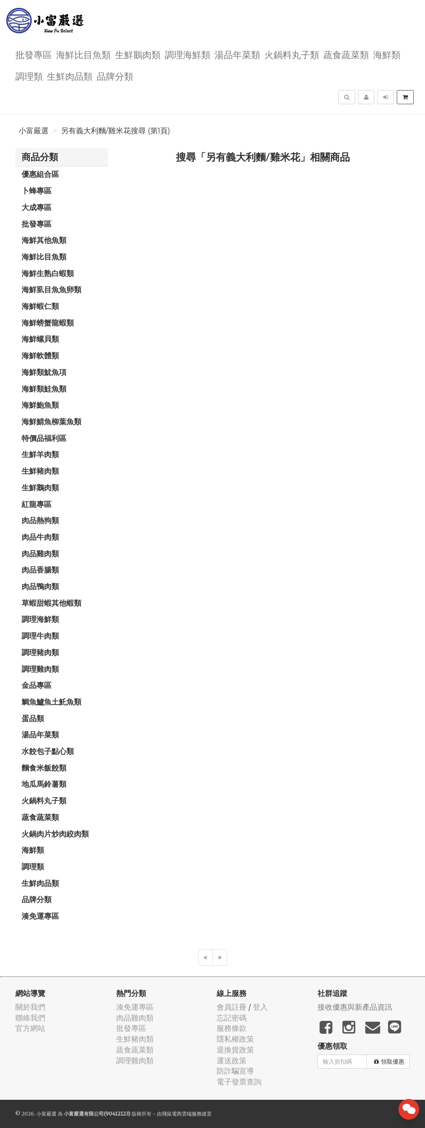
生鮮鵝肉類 (138, 54)
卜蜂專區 (36, 190)
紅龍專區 (36, 504)
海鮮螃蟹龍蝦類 (48, 322)
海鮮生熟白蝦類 (48, 273)
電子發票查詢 (239, 1081)
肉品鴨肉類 (40, 586)
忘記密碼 (232, 1018)
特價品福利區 (44, 438)
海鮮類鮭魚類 (44, 388)
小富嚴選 (34, 130)
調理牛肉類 (40, 635)
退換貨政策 (235, 1050)
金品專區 (36, 685)
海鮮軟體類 (40, 355)
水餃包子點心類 (48, 751)
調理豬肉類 (40, 652)
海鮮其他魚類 (44, 240)
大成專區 (36, 207)
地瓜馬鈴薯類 (44, 783)
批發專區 (33, 54)
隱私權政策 (235, 1039)
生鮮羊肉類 (40, 454)
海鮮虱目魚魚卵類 (51, 289)
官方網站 (30, 1028)
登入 (260, 1007)
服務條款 (232, 1028)
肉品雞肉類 (40, 553)
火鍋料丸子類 (291, 54)
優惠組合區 (40, 174)
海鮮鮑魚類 (40, 404)
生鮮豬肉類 (40, 470)
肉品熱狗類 (40, 520)
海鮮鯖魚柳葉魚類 (51, 421)
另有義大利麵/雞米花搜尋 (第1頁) (115, 130)
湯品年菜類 (237, 54)
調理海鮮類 (187, 54)
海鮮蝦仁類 (40, 306)
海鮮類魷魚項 (44, 372)
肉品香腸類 (40, 569)
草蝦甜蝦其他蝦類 (51, 602)
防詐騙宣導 (235, 1071)
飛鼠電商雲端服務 (182, 1114)
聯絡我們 (30, 1018)
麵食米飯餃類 (44, 767)
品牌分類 (115, 76)
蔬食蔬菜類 (346, 54)
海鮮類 (387, 54)
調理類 (29, 76)
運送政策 (232, 1060)
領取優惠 (389, 1061)
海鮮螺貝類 (40, 338)
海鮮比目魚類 (83, 54)
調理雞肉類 (40, 668)
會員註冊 (232, 1007)
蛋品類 (33, 718)
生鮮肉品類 (70, 76)
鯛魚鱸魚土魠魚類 (51, 701)
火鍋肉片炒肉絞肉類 (55, 833)
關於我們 (30, 1007)
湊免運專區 (40, 915)
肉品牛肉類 (40, 536)
